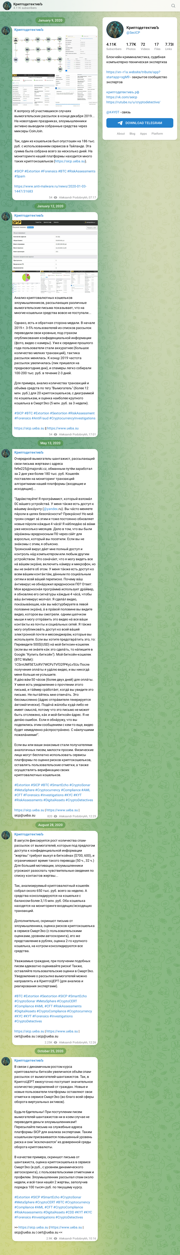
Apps (143, 133)
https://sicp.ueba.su (70, 161)
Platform (157, 133)
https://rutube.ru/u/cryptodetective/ (133, 102)
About (121, 133)
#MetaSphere (24, 790)
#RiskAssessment (81, 413)
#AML (85, 790)
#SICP (19, 171)
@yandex (51, 509)
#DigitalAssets (54, 800)
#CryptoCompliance (51, 1011)
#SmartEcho (59, 785)
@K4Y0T (112, 112)
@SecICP (133, 32)
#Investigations (52, 795)
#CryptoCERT (67, 1001)
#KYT (77, 795)
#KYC (68, 795)
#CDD (69, 1212)
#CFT (18, 795)
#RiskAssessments (81, 171)
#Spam (19, 176)
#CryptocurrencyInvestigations (72, 418)
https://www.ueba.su (63, 428)
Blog (132, 133)
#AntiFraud (40, 418)
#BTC (62, 171)
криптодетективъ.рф (122, 92)
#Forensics (49, 171)
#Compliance (71, 790)
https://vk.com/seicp (121, 97)
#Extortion (32, 171)
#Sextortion (58, 413)
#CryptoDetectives (79, 800)
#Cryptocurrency (47, 790)
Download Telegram (140, 123)
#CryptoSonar (79, 785)
